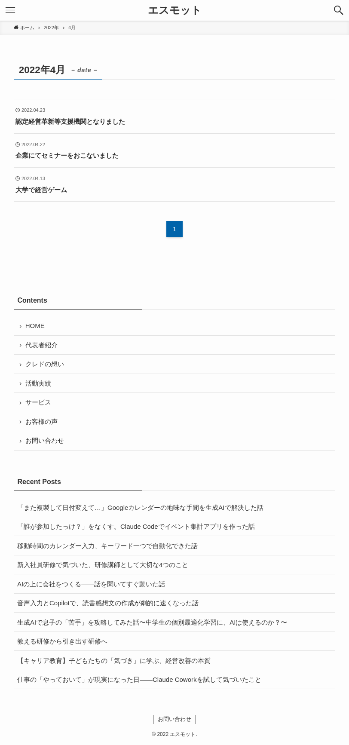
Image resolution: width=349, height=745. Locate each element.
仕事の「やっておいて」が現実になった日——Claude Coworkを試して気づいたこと (139, 679)
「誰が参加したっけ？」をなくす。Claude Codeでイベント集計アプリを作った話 (136, 526)
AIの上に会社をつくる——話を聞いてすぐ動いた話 (91, 584)
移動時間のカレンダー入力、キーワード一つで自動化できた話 (107, 545)
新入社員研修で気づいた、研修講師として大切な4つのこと (102, 564)
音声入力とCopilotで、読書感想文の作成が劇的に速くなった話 (108, 603)
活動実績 (38, 383)
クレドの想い (44, 364)
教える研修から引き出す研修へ (62, 641)
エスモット (175, 10)
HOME (35, 325)
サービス (38, 402)
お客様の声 (41, 421)
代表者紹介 (41, 345)
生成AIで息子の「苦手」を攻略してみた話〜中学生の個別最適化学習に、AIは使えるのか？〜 (152, 622)
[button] (338, 10)
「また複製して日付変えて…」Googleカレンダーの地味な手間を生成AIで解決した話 (140, 507)
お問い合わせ (44, 440)
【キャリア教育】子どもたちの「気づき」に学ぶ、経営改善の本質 (114, 660)
